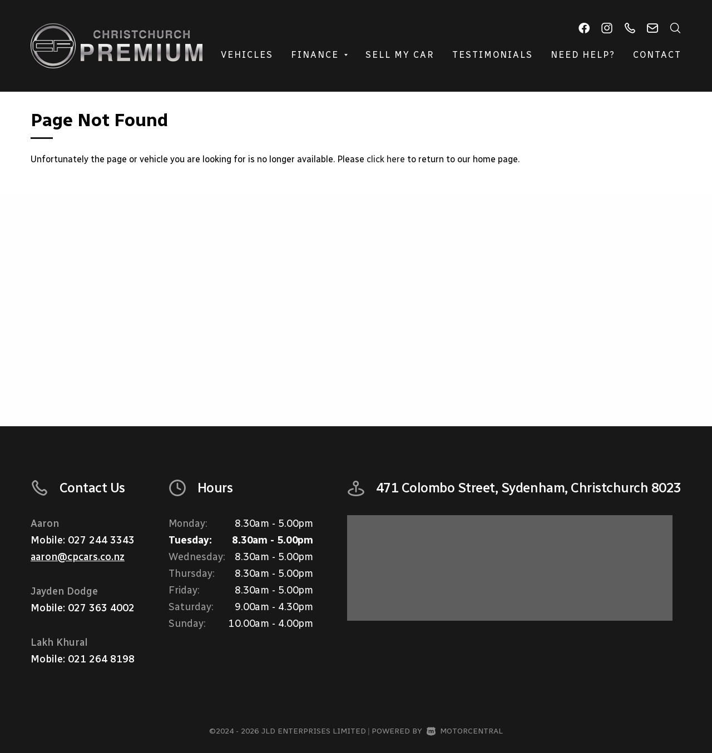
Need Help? (583, 54)
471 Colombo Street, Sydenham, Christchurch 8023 (528, 488)
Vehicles (247, 54)
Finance (319, 54)
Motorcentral (465, 731)
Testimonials (492, 54)
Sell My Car (399, 54)
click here (386, 159)
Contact (657, 54)
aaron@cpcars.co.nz (78, 557)
